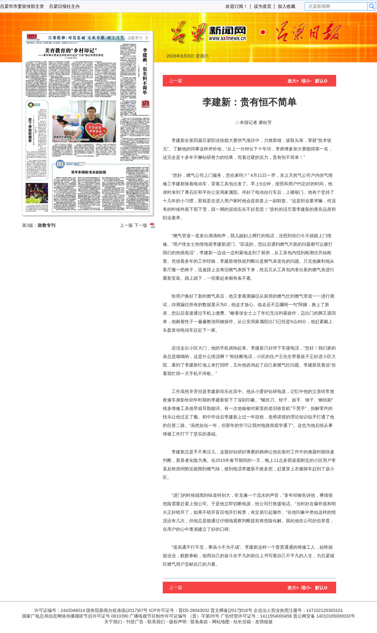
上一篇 (175, 80)
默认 (321, 80)
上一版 (126, 225)
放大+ (293, 80)
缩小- (306, 80)
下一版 (140, 225)
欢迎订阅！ (237, 6)
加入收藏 (286, 6)
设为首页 (262, 6)
